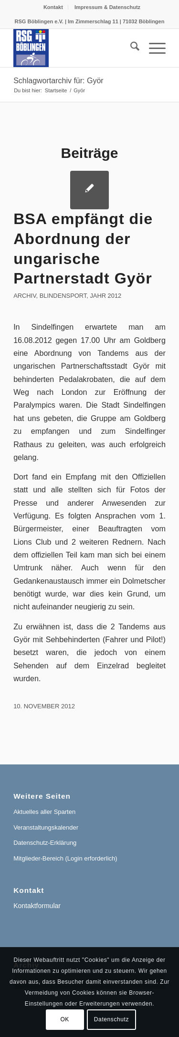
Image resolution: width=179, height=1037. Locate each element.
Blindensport (63, 295)
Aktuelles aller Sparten (44, 811)
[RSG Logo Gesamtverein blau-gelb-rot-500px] (74, 48)
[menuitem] (53, 7)
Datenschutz (111, 1019)
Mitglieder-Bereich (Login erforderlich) (65, 858)
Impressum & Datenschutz (107, 7)
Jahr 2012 (105, 295)
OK (64, 1019)
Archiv (24, 295)
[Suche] (130, 48)
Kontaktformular (37, 906)
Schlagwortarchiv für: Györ (58, 81)
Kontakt (53, 7)
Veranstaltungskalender (45, 827)
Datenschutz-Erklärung (44, 842)
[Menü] (152, 48)
